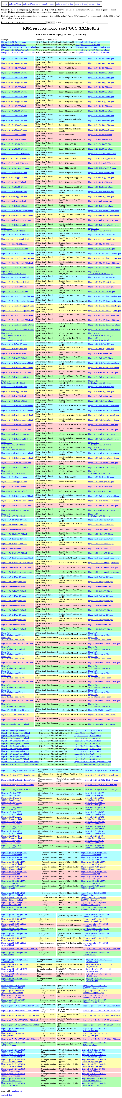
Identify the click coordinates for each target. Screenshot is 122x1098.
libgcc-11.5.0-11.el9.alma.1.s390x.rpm (103, 567)
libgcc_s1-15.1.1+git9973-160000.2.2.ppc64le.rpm (95, 799)
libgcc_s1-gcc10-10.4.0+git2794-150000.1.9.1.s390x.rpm (94, 873)
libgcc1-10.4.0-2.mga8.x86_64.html (15, 749)
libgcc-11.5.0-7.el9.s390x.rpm (99, 605)
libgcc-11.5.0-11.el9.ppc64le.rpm (101, 544)
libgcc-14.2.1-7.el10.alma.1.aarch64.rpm (103, 406)
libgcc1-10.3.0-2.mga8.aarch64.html (15, 751)
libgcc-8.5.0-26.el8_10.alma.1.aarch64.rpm (99, 653)
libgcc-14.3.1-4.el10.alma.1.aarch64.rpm (103, 211)
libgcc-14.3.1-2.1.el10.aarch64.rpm (101, 277)
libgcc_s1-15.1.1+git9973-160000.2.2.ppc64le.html (11, 799)
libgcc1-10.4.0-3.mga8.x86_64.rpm (87, 743)
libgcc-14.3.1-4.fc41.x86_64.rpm (100, 187)
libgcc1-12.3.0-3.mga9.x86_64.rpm (87, 738)
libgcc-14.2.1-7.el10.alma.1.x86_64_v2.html (13, 444)
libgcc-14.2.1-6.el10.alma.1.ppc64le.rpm (103, 458)
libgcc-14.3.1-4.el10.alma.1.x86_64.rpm (103, 225)
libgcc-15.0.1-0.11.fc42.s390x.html (14, 163)
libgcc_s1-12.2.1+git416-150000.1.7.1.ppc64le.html (11, 837)
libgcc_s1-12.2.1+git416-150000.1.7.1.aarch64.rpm (95, 832)
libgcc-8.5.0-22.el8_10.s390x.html (14, 720)
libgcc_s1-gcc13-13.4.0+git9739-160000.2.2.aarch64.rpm (96, 915)
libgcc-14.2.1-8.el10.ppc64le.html (14, 349)
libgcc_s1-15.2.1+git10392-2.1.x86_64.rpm (101, 789)
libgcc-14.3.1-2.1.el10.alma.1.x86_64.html (17, 325)
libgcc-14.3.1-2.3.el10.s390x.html (14, 244)
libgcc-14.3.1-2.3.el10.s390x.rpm (101, 244)
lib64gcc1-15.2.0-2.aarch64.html (13, 42)
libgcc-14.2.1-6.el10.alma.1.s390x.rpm (103, 463)
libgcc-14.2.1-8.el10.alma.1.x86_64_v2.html (13, 382)
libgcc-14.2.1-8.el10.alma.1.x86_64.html (17, 377)
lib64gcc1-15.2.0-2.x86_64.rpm (88, 45)
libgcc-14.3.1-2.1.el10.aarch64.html (15, 277)
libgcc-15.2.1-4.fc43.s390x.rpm (100, 87)
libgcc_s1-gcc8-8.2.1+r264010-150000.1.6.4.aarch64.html (13, 1051)
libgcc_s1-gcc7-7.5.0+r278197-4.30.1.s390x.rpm (101, 1039)
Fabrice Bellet (6, 1095)
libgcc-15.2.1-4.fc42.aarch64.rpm (101, 97)
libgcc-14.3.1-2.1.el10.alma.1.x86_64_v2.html (13, 334)
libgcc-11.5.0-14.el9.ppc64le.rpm (101, 525)
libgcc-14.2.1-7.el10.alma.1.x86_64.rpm (103, 434)
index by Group (15, 4)
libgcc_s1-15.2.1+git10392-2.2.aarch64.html (18, 770)
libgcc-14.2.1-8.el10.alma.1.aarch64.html (17, 363)
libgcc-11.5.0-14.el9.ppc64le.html (14, 525)
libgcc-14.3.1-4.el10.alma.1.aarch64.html (17, 211)
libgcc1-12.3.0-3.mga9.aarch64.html (15, 736)
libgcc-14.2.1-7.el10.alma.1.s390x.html (16, 425)
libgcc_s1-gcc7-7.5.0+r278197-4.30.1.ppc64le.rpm (95, 1034)
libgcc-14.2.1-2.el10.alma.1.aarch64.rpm (103, 496)
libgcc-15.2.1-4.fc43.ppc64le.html (14, 82)
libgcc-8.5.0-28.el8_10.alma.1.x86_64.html (13, 648)
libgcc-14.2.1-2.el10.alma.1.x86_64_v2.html (13, 515)
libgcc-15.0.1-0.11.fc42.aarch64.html (15, 154)
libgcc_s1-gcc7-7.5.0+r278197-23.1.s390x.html (19, 1020)
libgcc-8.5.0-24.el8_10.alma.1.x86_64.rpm (99, 686)
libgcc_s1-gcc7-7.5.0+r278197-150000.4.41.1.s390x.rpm (95, 996)
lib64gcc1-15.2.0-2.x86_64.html (13, 45)
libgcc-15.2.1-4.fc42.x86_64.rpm (100, 111)
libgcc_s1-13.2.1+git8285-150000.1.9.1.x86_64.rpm (95, 827)
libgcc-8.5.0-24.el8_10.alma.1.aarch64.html (13, 672)
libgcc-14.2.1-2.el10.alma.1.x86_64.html (17, 510)
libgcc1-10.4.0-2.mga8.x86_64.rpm (87, 749)
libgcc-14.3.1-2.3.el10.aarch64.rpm (101, 234)
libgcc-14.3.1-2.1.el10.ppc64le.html (15, 282)
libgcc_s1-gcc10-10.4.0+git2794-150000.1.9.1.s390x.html (14, 873)
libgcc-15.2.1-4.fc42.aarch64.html (14, 97)
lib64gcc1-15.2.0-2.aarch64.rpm (88, 42)
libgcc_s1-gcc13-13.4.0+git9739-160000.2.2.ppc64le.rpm (96, 920)
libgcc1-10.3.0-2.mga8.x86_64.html (15, 754)
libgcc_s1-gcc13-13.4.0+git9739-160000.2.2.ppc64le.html (14, 920)
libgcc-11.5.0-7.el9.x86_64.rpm (100, 610)
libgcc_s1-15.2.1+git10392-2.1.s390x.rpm (101, 785)
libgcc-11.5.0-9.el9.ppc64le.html (13, 582)
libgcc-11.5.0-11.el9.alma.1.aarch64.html (17, 558)
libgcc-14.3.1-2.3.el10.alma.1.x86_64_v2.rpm (100, 272)
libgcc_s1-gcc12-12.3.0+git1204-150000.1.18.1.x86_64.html (14, 908)
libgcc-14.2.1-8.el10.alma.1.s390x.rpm (103, 372)
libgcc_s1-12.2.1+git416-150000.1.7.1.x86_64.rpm (94, 846)
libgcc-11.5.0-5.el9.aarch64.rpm (100, 615)
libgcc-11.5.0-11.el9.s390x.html (13, 548)
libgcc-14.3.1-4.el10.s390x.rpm (100, 201)
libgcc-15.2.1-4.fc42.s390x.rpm (100, 106)
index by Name (81, 4)
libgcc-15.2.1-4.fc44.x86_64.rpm (100, 73)
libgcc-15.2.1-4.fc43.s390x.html (13, 87)
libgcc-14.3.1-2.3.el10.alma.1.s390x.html (17, 263)
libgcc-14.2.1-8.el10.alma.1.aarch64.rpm (103, 363)
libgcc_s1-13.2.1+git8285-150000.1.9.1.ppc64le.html (11, 818)
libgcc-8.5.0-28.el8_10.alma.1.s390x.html (17, 643)
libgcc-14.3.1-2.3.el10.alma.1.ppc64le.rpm (104, 258)
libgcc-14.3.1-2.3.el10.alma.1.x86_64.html (17, 268)
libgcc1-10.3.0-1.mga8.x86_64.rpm (87, 759)
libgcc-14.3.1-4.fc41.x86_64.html (14, 187)
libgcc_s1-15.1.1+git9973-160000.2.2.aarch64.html (11, 794)
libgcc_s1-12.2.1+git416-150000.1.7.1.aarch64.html (11, 832)
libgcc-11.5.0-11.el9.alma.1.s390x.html (16, 567)
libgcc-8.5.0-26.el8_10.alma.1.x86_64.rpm (99, 667)
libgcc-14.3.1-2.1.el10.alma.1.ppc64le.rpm (104, 306)
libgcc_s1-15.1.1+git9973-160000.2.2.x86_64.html (11, 808)
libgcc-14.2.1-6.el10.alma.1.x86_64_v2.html (13, 472)
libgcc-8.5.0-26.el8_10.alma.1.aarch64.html (13, 653)
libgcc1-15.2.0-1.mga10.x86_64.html (15, 733)
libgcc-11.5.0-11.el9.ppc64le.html (14, 544)
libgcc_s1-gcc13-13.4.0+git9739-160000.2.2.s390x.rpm (96, 925)
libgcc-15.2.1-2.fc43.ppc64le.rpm (101, 125)
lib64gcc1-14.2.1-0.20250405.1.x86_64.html (18, 50)
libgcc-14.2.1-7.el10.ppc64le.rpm (101, 391)
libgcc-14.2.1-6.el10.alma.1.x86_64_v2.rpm (99, 472)
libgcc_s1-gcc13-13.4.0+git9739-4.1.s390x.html (19, 949)
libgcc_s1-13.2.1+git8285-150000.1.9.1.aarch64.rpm (95, 813)
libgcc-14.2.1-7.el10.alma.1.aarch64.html (17, 406)
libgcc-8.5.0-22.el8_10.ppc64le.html (15, 715)
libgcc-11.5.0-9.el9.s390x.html (13, 586)
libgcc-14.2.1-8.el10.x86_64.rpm (100, 358)
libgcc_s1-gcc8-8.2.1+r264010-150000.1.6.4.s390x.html (13, 1070)
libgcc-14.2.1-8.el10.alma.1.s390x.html (16, 372)
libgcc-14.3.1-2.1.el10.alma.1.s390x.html (17, 315)
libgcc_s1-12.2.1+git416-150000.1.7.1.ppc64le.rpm (95, 837)
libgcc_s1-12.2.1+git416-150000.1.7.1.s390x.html (11, 842)
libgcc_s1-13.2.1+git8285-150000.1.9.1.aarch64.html (11, 813)
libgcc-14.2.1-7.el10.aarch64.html (14, 387)
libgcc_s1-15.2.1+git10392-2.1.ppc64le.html (18, 775)
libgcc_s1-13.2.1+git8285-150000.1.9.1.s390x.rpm (95, 823)
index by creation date (64, 4)
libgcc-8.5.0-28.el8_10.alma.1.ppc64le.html (13, 639)
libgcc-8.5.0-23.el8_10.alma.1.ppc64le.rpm (99, 696)
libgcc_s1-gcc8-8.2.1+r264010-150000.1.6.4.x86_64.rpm (94, 1079)
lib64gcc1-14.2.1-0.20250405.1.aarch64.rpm (93, 47)
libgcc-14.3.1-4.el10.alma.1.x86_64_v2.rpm (99, 230)
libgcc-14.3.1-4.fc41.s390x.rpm (100, 182)
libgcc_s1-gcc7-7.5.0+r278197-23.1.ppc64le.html (20, 1015)
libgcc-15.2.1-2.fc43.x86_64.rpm (100, 144)
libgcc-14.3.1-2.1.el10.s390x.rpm (101, 287)
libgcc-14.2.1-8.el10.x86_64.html (14, 358)
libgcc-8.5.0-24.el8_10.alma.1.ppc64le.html (13, 677)
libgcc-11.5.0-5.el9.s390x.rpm (99, 624)
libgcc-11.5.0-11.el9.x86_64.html (14, 553)
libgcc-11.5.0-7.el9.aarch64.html (13, 596)
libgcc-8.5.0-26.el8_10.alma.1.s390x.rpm (104, 662)
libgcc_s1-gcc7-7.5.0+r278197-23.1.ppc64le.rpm (101, 1015)
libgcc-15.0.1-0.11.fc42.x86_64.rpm (102, 168)
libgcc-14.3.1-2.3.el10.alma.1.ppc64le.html (17, 258)
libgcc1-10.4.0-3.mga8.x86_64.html (15, 743)
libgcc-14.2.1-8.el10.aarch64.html (14, 344)
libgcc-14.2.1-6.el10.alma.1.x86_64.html (17, 467)
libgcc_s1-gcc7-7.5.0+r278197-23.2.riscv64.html (20, 1011)
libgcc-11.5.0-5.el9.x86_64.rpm (100, 629)
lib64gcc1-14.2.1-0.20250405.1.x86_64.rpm (92, 50)
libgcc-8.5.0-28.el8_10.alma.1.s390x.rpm (104, 643)
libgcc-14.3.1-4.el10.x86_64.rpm (100, 206)
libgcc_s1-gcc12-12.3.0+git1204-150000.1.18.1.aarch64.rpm (93, 894)
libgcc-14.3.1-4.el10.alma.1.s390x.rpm (103, 220)
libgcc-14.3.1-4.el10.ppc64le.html (14, 196)
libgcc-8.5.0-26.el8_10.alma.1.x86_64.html (13, 667)
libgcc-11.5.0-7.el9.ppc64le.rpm (100, 601)
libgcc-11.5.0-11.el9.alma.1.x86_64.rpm (103, 572)
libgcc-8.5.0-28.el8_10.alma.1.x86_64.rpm (99, 648)
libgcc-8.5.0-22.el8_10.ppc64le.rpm (102, 715)
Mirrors (92, 4)
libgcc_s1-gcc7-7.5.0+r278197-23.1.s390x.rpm (101, 1020)
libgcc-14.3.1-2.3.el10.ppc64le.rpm (101, 239)
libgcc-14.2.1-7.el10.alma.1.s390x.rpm (103, 425)
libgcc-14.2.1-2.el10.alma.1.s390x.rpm (103, 506)
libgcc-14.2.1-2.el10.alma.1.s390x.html (16, 506)
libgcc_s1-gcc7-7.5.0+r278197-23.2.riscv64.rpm (101, 1011)
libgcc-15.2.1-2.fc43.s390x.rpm (100, 135)
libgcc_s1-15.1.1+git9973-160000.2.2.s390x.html (11, 804)
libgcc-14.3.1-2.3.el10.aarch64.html (15, 234)
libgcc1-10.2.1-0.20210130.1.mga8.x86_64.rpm (92, 764)
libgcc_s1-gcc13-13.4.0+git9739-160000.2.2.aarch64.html (14, 915)
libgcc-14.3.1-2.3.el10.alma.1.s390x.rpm (103, 263)
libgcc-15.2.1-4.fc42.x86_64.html (14, 111)
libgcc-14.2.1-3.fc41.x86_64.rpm (100, 491)
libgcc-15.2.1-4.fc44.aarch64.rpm (101, 59)
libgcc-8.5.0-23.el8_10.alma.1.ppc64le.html (13, 696)
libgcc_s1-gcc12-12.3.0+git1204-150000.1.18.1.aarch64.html (14, 894)
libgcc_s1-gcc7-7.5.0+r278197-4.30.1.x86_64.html (13, 1044)
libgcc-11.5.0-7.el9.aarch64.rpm (100, 596)
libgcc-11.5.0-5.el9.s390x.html (13, 624)
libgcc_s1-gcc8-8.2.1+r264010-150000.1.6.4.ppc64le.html (13, 1060)
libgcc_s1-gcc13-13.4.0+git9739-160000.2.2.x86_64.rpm (96, 930)
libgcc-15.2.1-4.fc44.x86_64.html (14, 73)
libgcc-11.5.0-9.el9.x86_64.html (13, 591)
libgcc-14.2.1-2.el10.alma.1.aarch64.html (17, 496)
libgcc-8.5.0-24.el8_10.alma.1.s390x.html (17, 681)
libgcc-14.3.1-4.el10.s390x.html (13, 201)
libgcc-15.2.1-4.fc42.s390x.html (13, 106)
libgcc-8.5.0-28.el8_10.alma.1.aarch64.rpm (99, 634)
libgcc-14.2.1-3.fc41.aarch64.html (14, 477)
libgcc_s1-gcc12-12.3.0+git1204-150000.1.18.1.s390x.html (14, 903)
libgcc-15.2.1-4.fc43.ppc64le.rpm (101, 82)
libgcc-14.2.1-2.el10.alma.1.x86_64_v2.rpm (99, 515)
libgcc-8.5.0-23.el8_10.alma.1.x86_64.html (13, 705)
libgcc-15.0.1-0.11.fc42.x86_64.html (15, 168)
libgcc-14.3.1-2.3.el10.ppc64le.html (15, 239)
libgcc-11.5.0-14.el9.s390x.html (13, 529)
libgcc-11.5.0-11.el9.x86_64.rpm (100, 553)
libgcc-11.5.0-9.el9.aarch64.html (13, 577)
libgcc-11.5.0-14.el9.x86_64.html (14, 534)
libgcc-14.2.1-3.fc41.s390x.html (13, 487)
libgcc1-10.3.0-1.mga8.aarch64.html (15, 756)
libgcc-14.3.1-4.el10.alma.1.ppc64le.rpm (103, 215)
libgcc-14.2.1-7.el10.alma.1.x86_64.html (17, 434)
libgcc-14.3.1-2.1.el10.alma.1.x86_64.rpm (104, 325)
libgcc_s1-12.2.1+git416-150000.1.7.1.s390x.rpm (94, 842)
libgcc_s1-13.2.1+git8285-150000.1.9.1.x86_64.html (11, 827)
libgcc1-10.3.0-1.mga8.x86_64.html (15, 759)
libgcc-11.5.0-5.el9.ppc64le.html (13, 620)
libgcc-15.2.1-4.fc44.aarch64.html (14, 59)
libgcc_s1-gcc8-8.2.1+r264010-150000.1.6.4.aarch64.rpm (94, 1051)
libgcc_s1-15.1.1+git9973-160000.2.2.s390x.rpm (95, 804)
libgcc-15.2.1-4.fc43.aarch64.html (14, 78)
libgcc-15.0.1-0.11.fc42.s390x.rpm (101, 163)
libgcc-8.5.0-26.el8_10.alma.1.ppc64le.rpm (99, 658)
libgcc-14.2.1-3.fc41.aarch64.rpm (101, 477)
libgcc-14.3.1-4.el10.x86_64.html (14, 206)
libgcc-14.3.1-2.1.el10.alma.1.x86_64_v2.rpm (100, 334)
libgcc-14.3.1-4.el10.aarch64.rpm (101, 192)
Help (98, 4)
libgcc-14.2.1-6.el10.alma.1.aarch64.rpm (103, 453)
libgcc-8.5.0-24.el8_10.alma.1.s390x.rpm (104, 681)
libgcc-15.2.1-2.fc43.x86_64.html (14, 144)
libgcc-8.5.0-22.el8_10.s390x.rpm (101, 720)
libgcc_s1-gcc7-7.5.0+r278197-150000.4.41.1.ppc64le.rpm (95, 991)
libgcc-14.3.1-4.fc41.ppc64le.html (14, 177)
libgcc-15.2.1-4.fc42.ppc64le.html (14, 101)
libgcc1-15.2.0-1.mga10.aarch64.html (15, 730)
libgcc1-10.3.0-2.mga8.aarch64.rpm (87, 751)
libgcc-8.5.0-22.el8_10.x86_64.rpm (101, 724)
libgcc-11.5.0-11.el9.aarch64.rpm (101, 539)
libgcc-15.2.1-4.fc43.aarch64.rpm (101, 78)
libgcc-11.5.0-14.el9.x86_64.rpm (100, 534)
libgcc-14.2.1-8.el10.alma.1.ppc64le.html (17, 368)
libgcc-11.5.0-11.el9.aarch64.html (14, 539)
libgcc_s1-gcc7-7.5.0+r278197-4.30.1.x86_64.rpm (95, 1044)
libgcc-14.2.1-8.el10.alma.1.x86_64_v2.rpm (99, 382)
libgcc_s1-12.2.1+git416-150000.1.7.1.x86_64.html (11, 846)
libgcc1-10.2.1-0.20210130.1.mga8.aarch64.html (20, 762)
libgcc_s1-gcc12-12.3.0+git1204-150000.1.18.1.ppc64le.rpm (93, 899)
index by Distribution (31, 4)
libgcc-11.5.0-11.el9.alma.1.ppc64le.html (17, 563)
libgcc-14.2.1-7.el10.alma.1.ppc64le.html (17, 415)
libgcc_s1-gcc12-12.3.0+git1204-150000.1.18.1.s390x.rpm (93, 903)
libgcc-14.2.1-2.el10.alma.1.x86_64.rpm (103, 510)
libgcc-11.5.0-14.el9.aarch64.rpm (101, 520)
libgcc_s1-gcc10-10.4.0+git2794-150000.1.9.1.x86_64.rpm (94, 882)
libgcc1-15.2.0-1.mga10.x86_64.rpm (88, 733)
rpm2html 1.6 (17, 1091)
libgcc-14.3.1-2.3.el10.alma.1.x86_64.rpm (104, 268)
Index (5, 4)
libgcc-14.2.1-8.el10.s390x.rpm (100, 353)
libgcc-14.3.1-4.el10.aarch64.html (14, 192)
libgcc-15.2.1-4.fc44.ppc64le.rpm (101, 63)
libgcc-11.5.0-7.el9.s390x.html (13, 605)
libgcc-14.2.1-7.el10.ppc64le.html (14, 391)
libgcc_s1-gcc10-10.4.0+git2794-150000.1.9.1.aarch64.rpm (94, 854)
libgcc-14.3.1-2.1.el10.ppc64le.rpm (101, 282)
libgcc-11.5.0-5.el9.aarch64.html (13, 615)
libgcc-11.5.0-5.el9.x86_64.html (13, 629)
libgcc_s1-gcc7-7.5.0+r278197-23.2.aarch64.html (20, 1006)
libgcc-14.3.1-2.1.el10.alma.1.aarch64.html (17, 296)
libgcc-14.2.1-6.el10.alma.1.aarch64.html (17, 453)
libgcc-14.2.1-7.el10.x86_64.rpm (100, 401)
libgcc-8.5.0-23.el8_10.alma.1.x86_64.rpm (99, 705)
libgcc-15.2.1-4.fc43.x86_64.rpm (100, 92)
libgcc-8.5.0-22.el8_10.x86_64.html (15, 724)
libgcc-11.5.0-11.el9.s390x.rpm (100, 548)
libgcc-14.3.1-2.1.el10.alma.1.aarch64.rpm (104, 296)
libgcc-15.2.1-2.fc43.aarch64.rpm (101, 116)
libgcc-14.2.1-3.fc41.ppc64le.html (14, 482)
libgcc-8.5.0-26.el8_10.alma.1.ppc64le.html (13, 658)
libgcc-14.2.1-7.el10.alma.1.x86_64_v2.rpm (99, 444)
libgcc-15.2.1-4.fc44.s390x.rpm (100, 68)
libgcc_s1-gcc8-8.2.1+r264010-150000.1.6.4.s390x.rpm (94, 1070)
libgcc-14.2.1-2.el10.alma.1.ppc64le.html (17, 501)
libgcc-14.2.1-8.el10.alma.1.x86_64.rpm (103, 377)
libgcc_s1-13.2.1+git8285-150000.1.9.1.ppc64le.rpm (95, 818)
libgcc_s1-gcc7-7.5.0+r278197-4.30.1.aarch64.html (13, 1030)
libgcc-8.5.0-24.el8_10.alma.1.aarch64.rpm (99, 672)
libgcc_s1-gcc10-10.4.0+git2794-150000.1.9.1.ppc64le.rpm (94, 863)
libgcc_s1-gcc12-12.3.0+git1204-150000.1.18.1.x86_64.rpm (93, 908)
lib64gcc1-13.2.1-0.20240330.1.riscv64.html (18, 52)
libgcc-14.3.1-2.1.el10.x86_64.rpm (101, 292)
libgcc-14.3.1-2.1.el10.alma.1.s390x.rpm (103, 315)
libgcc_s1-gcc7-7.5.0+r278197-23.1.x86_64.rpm (101, 1025)
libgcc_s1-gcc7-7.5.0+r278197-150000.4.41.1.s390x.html (13, 996)
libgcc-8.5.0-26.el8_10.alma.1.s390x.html (17, 662)
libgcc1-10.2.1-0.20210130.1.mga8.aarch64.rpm (92, 762)
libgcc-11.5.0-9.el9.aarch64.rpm (100, 577)
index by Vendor (48, 4)
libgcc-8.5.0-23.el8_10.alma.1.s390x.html (17, 701)
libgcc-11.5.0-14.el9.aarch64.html (14, 520)
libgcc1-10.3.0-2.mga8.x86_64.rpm (87, 754)
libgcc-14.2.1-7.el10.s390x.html (13, 396)
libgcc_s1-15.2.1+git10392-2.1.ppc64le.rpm (101, 775)
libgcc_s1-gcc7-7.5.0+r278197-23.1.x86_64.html (20, 1025)
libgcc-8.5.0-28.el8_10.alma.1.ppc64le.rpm (99, 639)
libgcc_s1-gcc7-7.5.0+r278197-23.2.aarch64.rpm (101, 1006)
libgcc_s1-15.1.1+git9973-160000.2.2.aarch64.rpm (95, 794)
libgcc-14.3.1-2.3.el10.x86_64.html (14, 249)
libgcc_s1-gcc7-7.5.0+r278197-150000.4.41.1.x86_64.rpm (95, 1001)
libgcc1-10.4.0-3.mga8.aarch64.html (15, 741)
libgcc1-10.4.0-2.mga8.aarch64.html (15, 746)
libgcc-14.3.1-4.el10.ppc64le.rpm (101, 196)
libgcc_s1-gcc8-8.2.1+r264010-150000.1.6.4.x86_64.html (13, 1079)
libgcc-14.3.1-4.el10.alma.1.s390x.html (16, 220)
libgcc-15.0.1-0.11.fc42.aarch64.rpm (102, 154)
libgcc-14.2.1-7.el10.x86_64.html (14, 401)
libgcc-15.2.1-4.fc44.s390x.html (13, 68)
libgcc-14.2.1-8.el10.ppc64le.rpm (101, 349)
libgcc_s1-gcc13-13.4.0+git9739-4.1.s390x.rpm (102, 949)
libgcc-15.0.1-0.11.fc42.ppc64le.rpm (102, 158)
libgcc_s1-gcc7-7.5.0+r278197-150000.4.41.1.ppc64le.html (13, 991)
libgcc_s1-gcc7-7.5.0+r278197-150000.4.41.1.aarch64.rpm (95, 987)
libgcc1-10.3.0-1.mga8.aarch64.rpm (87, 756)
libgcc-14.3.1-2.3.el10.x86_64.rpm (101, 249)
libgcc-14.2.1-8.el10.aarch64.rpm (101, 344)
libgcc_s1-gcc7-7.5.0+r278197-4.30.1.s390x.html (20, 1039)
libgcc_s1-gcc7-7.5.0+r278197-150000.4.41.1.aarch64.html (13, 987)
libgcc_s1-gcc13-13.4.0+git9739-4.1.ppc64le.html (14, 939)
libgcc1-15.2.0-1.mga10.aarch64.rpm (88, 730)
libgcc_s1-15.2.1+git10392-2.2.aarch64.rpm (101, 770)
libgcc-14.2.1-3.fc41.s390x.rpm (100, 487)
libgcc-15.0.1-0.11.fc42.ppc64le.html (15, 158)
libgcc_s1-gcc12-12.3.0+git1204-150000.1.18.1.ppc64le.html (14, 899)
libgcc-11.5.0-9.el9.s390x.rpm (99, 586)
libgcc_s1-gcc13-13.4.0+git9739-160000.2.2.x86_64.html (14, 930)
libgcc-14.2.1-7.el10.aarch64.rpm (101, 387)
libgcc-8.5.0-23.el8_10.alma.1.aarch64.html (13, 691)
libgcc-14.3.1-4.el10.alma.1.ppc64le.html (17, 215)
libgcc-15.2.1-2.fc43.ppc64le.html (14, 125)
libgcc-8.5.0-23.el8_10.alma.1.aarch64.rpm (99, 691)
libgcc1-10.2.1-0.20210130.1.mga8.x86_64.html (19, 764)
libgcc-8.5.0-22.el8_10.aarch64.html (15, 710)
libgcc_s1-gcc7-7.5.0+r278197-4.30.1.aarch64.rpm (95, 1030)
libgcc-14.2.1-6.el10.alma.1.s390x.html (16, 463)
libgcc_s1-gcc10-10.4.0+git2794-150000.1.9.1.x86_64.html (14, 882)
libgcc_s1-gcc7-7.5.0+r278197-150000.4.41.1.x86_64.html (13, 1001)
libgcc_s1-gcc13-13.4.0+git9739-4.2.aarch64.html (14, 934)
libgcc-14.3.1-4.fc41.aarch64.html (14, 173)
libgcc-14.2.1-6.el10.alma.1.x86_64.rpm (103, 467)
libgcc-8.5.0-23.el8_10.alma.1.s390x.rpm (104, 701)
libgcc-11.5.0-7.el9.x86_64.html (13, 610)
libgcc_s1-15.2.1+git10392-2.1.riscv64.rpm (101, 780)
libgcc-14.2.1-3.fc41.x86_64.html (14, 491)
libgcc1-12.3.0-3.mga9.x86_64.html (15, 738)
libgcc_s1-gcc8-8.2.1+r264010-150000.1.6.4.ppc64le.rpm (94, 1060)
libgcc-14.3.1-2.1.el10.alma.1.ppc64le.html (17, 306)
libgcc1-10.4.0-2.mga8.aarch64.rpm (87, 746)
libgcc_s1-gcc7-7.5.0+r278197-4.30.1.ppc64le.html (13, 1034)
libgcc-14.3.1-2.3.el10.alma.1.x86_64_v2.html (13, 272)
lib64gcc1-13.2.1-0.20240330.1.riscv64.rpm (92, 52)
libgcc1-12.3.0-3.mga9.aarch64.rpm (87, 736)
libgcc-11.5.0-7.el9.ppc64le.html (13, 601)
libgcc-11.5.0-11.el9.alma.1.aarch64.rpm (103, 558)
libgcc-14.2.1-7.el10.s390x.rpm (100, 396)
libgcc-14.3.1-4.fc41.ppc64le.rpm (101, 177)
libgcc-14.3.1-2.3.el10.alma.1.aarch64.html (17, 254)
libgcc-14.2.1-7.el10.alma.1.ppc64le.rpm (103, 415)
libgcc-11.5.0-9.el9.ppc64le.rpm (100, 582)
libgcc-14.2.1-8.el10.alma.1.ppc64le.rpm (103, 368)
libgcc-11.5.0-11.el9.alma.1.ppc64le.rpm (103, 563)
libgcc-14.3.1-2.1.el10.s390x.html (14, 287)
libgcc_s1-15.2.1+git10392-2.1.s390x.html (17, 785)
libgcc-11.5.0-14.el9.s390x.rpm (100, 529)
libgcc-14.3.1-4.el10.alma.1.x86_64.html (17, 225)
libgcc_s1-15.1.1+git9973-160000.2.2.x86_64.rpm (95, 808)
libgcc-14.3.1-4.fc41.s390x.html (13, 182)
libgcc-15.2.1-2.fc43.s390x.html (13, 135)
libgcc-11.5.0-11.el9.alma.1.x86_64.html (16, 572)
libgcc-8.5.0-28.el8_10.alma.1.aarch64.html (13, 634)
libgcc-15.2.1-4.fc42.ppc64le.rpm (101, 101)
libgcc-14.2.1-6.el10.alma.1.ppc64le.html (17, 458)
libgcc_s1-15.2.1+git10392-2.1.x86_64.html (18, 789)
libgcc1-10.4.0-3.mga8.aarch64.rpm (87, 741)
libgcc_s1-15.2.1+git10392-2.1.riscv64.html (18, 780)
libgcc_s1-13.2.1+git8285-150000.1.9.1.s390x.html (11, 823)
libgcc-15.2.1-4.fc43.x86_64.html (14, 92)
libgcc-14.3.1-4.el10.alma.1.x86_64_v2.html (13, 230)
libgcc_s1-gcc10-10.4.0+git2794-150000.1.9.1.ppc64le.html (14, 863)
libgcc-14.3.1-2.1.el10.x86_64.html (14, 292)
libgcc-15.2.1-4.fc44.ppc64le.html (14, 63)
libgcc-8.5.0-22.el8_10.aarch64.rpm (102, 710)
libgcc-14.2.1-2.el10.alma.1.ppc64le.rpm (103, 501)
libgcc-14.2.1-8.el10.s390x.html (13, 353)
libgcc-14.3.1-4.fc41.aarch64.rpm (101, 173)
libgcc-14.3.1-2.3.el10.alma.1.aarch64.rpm (104, 254)
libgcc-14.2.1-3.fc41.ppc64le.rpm (101, 482)
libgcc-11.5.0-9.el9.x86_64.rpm (100, 591)
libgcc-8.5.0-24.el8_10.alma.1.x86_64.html (13, 686)
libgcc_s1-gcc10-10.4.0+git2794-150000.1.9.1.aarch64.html (14, 854)
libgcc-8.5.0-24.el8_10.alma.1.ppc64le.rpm (99, 677)
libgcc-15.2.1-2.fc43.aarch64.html (14, 116)
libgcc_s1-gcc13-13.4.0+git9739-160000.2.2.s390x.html (14, 925)
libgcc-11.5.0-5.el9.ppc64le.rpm (100, 620)
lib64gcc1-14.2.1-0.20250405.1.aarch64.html (18, 47)
